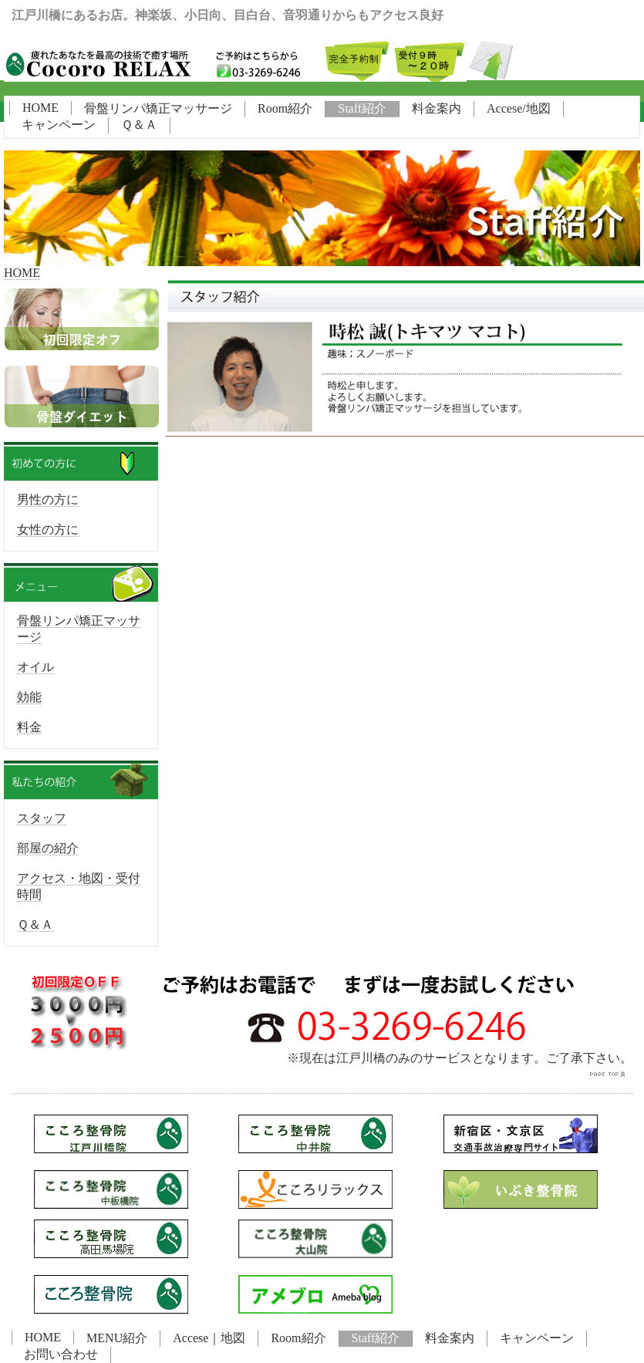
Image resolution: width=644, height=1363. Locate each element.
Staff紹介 (362, 108)
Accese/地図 (519, 108)
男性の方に (48, 499)
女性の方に (48, 529)
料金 (29, 727)
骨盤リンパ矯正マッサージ (158, 108)
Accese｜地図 (209, 1337)
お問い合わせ (61, 1354)
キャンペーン (59, 124)
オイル (35, 666)
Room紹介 (285, 108)
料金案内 (436, 108)
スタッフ (41, 818)
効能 (29, 696)
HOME (40, 107)
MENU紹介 (116, 1337)
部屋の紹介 (48, 848)
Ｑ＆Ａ (139, 124)
